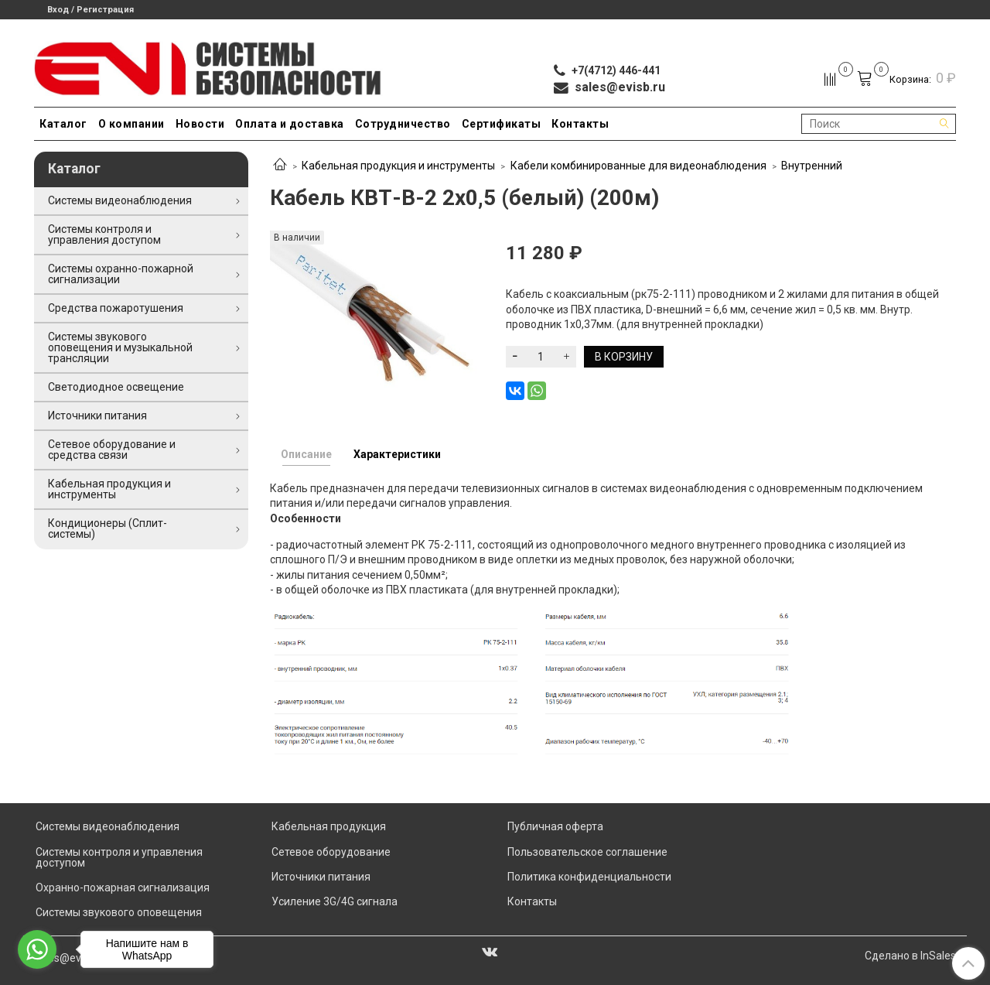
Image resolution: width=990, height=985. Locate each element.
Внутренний (811, 165)
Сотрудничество (403, 124)
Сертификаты (501, 124)
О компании (131, 124)
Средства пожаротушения (115, 308)
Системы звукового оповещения (119, 912)
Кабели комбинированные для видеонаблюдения (638, 165)
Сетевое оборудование (331, 852)
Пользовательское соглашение (587, 852)
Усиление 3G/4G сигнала (334, 901)
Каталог (63, 124)
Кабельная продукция (328, 826)
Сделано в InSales (910, 955)
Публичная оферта (555, 826)
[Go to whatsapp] (37, 949)
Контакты (580, 124)
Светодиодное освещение (116, 387)
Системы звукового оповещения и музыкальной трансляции (120, 347)
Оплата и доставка (289, 124)
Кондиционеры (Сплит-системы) (107, 528)
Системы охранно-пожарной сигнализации (120, 274)
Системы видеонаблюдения (120, 200)
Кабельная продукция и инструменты (398, 165)
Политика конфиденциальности (589, 876)
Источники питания (97, 415)
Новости (200, 124)
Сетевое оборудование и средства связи (112, 449)
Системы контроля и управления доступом (104, 234)
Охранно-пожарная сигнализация (123, 887)
